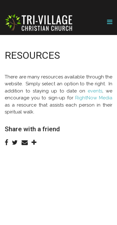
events (95, 91)
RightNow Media (93, 98)
